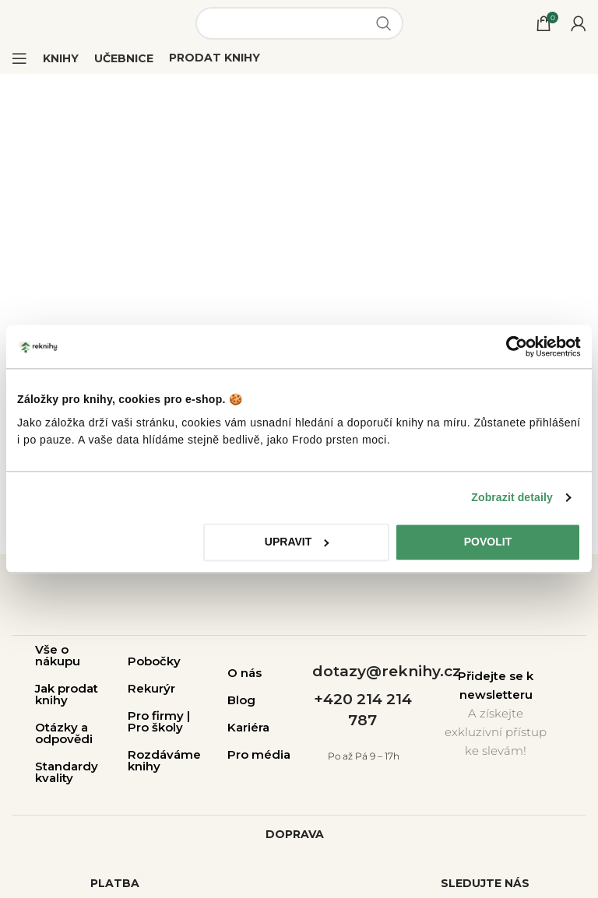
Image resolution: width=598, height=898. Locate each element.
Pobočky (154, 661)
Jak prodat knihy (66, 694)
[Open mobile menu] (19, 58)
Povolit (488, 542)
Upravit (297, 542)
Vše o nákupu (57, 655)
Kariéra (248, 727)
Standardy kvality (66, 772)
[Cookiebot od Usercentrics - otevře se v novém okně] (513, 346)
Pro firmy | (159, 715)
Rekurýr (151, 688)
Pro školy (155, 727)
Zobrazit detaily (512, 497)
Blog (241, 700)
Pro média (258, 754)
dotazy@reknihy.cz (386, 671)
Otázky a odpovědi (64, 733)
